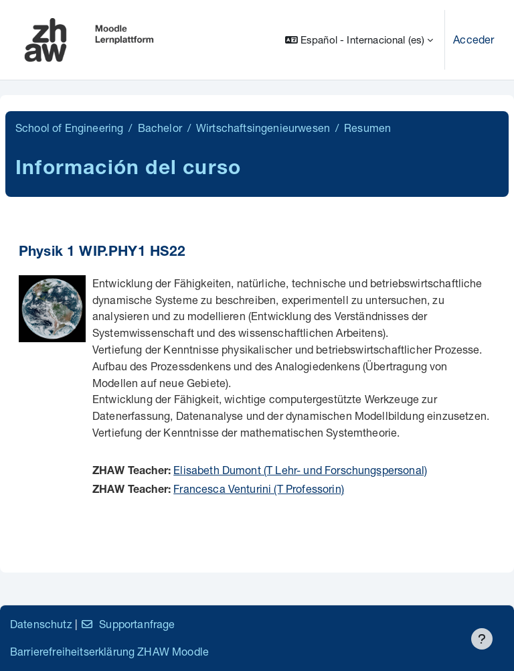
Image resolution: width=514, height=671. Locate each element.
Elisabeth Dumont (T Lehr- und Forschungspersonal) (300, 469)
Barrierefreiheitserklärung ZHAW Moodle (109, 651)
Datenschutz (41, 623)
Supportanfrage (127, 623)
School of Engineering (69, 127)
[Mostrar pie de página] (482, 639)
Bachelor (160, 127)
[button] (359, 40)
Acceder (473, 39)
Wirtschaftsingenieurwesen (263, 127)
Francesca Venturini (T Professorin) (258, 488)
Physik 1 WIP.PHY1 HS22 (102, 253)
